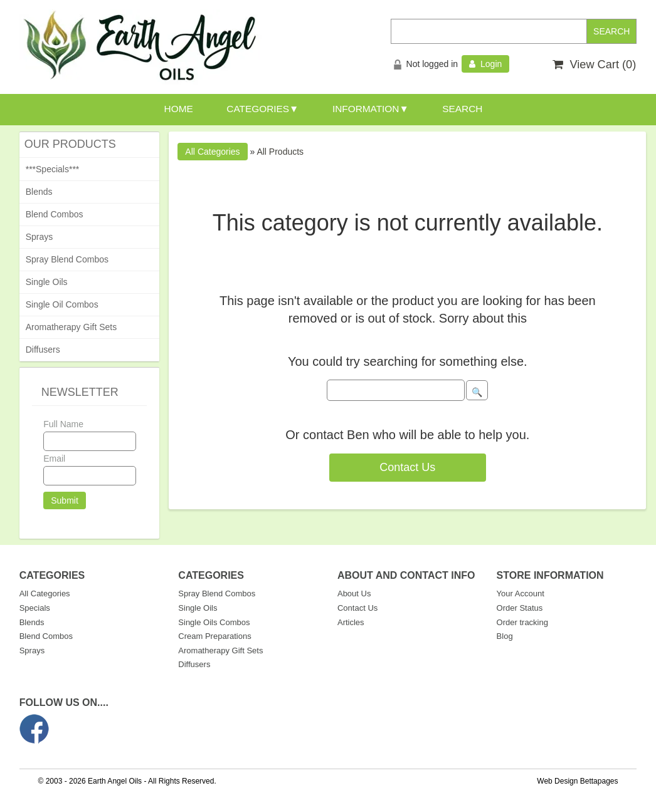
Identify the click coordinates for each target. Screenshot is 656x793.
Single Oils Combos (214, 622)
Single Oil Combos (62, 304)
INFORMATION (365, 108)
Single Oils (47, 282)
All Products (280, 152)
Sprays (39, 237)
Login (485, 64)
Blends (39, 192)
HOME (178, 108)
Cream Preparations (214, 636)
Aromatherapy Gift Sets (71, 327)
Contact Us (407, 467)
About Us (354, 593)
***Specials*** (53, 169)
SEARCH (462, 108)
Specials (34, 608)
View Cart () (594, 64)
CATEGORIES (257, 108)
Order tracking (522, 622)
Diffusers (43, 350)
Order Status (520, 608)
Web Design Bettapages (577, 781)
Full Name (63, 424)
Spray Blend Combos (67, 259)
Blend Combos (54, 214)
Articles (350, 622)
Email (54, 459)
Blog (505, 636)
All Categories (44, 593)
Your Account (520, 593)
